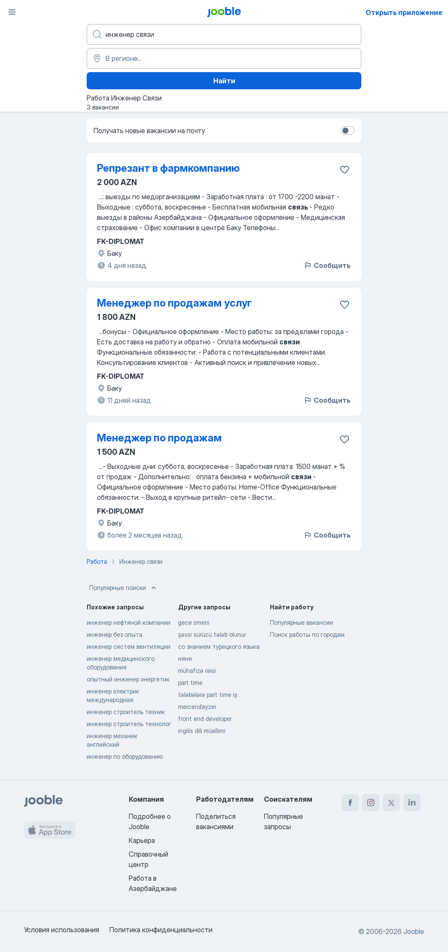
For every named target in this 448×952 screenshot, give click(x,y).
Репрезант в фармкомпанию (168, 168)
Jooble (413, 931)
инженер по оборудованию (125, 756)
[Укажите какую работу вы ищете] (224, 34)
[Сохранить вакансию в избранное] (345, 170)
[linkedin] (412, 802)
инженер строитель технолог (129, 723)
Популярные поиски (123, 588)
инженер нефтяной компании (128, 622)
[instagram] (370, 802)
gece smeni (193, 622)
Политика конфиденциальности (160, 929)
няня (185, 658)
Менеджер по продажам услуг (174, 303)
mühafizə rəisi (197, 670)
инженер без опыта (114, 634)
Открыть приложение (404, 12)
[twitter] (391, 802)
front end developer (205, 718)
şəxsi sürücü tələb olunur (212, 634)
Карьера (142, 840)
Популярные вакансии (301, 622)
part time (190, 682)
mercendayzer (197, 706)
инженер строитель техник (126, 711)
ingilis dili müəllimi (201, 730)
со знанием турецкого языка (219, 646)
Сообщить (327, 265)
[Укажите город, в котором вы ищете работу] (224, 58)
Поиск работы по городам (307, 634)
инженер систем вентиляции (128, 646)
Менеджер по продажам (159, 438)
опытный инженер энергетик (128, 679)
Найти (224, 80)
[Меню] (12, 12)
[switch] (347, 130)
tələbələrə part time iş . (209, 694)
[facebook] (350, 802)
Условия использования (61, 929)
